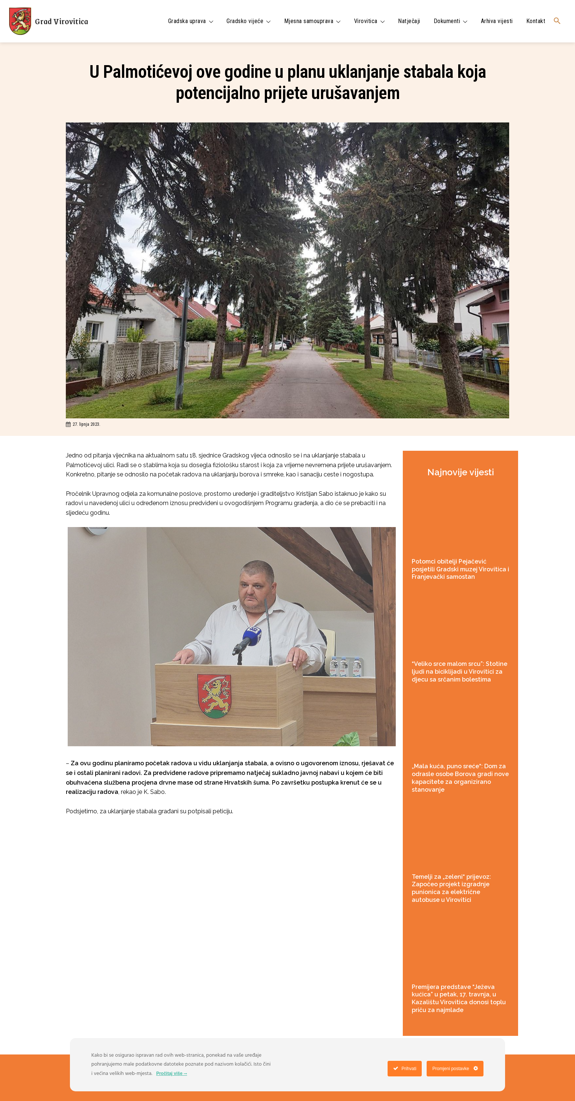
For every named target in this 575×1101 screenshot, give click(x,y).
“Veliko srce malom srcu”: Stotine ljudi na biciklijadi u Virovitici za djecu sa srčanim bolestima (459, 671)
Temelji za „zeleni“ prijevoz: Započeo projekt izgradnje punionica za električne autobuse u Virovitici (451, 888)
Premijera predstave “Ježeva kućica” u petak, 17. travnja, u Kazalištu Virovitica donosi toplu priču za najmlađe (459, 998)
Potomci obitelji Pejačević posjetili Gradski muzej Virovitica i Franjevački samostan (460, 569)
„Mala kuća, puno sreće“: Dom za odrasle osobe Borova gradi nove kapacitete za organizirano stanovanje (460, 778)
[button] (557, 21)
